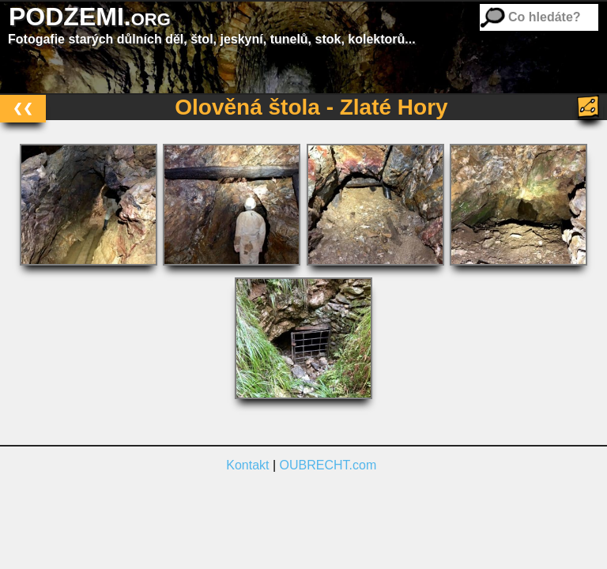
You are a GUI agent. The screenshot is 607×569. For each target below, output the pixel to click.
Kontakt (247, 465)
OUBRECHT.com (328, 465)
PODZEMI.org (90, 16)
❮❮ (23, 108)
